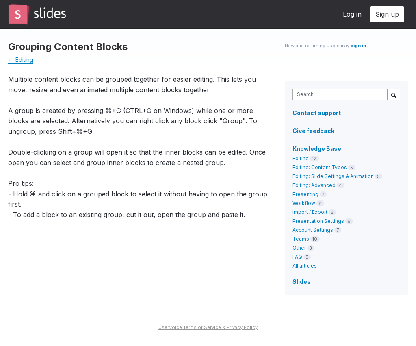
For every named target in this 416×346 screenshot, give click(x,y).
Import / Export (309, 212)
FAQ (297, 257)
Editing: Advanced (314, 185)
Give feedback (313, 130)
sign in (358, 45)
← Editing (20, 59)
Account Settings (312, 230)
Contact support (316, 113)
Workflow (303, 203)
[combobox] (342, 94)
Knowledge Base (316, 148)
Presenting (305, 194)
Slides (301, 281)
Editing (300, 158)
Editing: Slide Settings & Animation (333, 176)
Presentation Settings (318, 221)
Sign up (387, 14)
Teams (300, 239)
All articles (304, 266)
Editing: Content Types (319, 167)
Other (299, 248)
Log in (352, 14)
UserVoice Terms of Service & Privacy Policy (208, 327)
